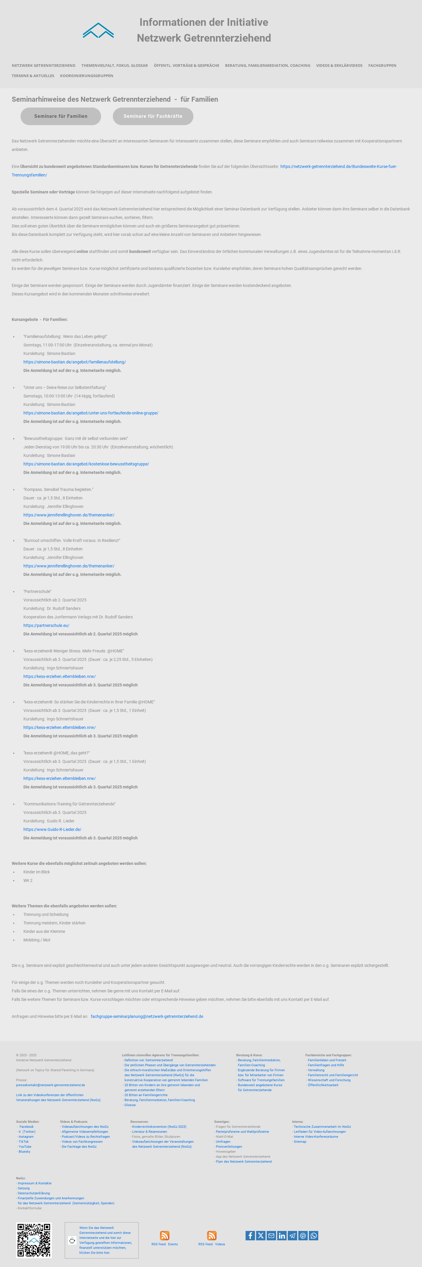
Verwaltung (316, 1070)
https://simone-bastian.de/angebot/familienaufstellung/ (74, 362)
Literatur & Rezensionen (149, 1132)
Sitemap (300, 1142)
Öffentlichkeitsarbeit (323, 1085)
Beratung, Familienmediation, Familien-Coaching (160, 1100)
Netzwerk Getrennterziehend (44, 65)
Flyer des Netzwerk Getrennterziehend (244, 1162)
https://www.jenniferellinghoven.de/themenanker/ (69, 515)
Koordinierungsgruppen (86, 75)
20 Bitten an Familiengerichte (146, 1095)
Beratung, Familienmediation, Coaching (267, 65)
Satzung (24, 1188)
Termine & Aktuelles (33, 75)
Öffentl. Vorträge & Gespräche (186, 65)
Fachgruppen (382, 65)
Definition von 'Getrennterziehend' (149, 1060)
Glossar (130, 1105)
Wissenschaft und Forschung (329, 1080)
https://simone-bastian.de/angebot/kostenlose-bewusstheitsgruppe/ (86, 464)
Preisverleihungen (229, 1147)
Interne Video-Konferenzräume (316, 1137)
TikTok (24, 1142)
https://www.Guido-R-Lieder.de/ (52, 829)
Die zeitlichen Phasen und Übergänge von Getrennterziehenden (170, 1065)
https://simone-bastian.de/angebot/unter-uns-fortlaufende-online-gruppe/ (91, 413)
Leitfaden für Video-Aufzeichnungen (320, 1132)
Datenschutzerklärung (34, 1193)
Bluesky (24, 1152)
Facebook (27, 1127)
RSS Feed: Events (165, 1244)
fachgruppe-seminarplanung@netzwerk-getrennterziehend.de (147, 1016)
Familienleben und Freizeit (327, 1060)
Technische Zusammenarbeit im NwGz (322, 1127)
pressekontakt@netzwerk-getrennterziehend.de (50, 1085)
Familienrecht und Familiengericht (333, 1075)
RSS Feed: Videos (211, 1244)
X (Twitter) (27, 1132)
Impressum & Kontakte (35, 1183)
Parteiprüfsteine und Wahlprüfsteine (242, 1132)
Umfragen (223, 1142)
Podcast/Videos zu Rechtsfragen (86, 1137)
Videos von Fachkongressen (82, 1142)
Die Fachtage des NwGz (79, 1147)
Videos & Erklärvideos (339, 65)
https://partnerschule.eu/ (46, 625)
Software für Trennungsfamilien (261, 1080)
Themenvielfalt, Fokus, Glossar (114, 65)
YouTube (25, 1147)
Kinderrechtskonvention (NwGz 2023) (159, 1127)
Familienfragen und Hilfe (326, 1065)
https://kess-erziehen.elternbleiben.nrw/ (59, 676)
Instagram (26, 1137)
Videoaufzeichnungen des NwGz (85, 1127)
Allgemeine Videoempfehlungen (85, 1132)
